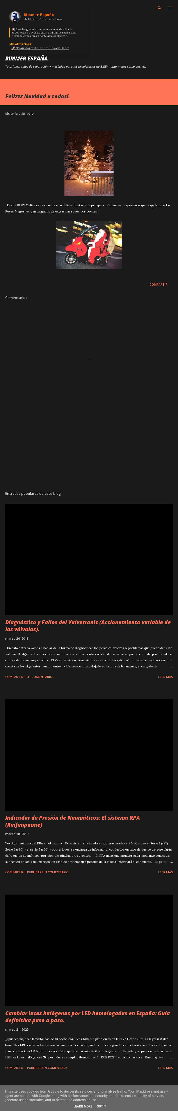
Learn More (82, 1106)
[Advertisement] (89, 446)
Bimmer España (26, 58)
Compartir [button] (158, 284)
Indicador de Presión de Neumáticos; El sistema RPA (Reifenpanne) (72, 821)
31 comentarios (40, 677)
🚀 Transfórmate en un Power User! (40, 48)
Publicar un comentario (48, 872)
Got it (101, 1106)
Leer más (165, 677)
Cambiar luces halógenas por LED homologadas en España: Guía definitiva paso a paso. (87, 1017)
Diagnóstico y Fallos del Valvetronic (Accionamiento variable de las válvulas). (88, 626)
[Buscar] (159, 8)
